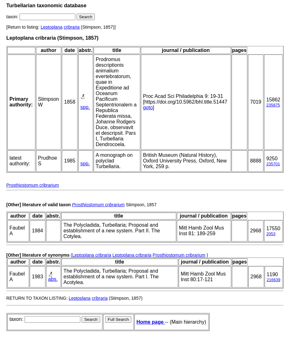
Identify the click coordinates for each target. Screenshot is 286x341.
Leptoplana (51, 27)
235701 (273, 164)
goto (148, 107)
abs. (53, 279)
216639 (273, 279)
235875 (273, 105)
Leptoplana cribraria (91, 255)
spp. (85, 107)
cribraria (72, 27)
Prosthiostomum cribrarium (32, 185)
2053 (270, 233)
